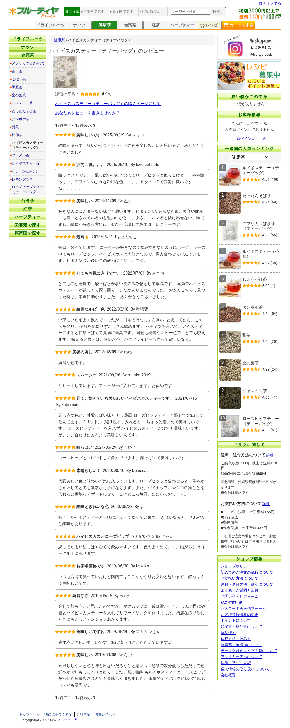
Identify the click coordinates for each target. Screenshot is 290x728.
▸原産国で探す (121, 12)
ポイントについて (236, 620)
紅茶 (156, 25)
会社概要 (228, 675)
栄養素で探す (27, 225)
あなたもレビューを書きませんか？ (87, 113)
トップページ (29, 714)
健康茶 (105, 24)
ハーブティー (182, 25)
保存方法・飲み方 (236, 639)
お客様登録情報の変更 (239, 614)
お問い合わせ (105, 714)
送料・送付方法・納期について (247, 584)
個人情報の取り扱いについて (245, 669)
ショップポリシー (236, 566)
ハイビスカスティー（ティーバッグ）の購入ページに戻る (108, 103)
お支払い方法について (239, 578)
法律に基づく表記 (236, 663)
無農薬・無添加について (241, 645)
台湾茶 (130, 25)
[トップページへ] (34, 17)
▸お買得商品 (149, 12)
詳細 (270, 455)
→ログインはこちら (250, 138)
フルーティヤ (67, 720)
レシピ (209, 25)
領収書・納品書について (241, 626)
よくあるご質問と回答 (239, 590)
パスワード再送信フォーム (243, 608)
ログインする (270, 3)
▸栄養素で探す (92, 12)
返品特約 (228, 632)
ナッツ (79, 25)
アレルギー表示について (241, 657)
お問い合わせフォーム (239, 596)
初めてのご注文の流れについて (247, 572)
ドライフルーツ (50, 25)
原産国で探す (27, 233)
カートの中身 (238, 25)
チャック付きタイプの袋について (249, 650)
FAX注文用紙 (231, 602)
